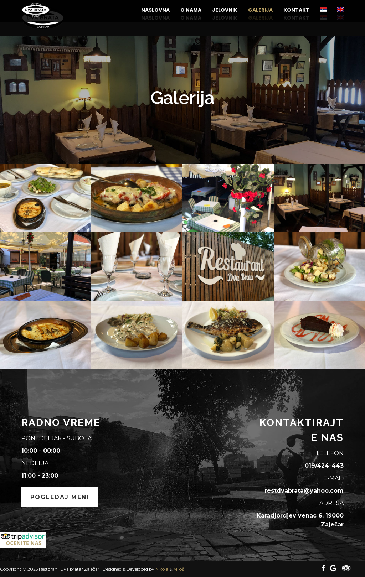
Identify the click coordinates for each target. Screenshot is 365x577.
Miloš (178, 569)
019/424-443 (324, 465)
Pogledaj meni (59, 497)
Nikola (161, 569)
